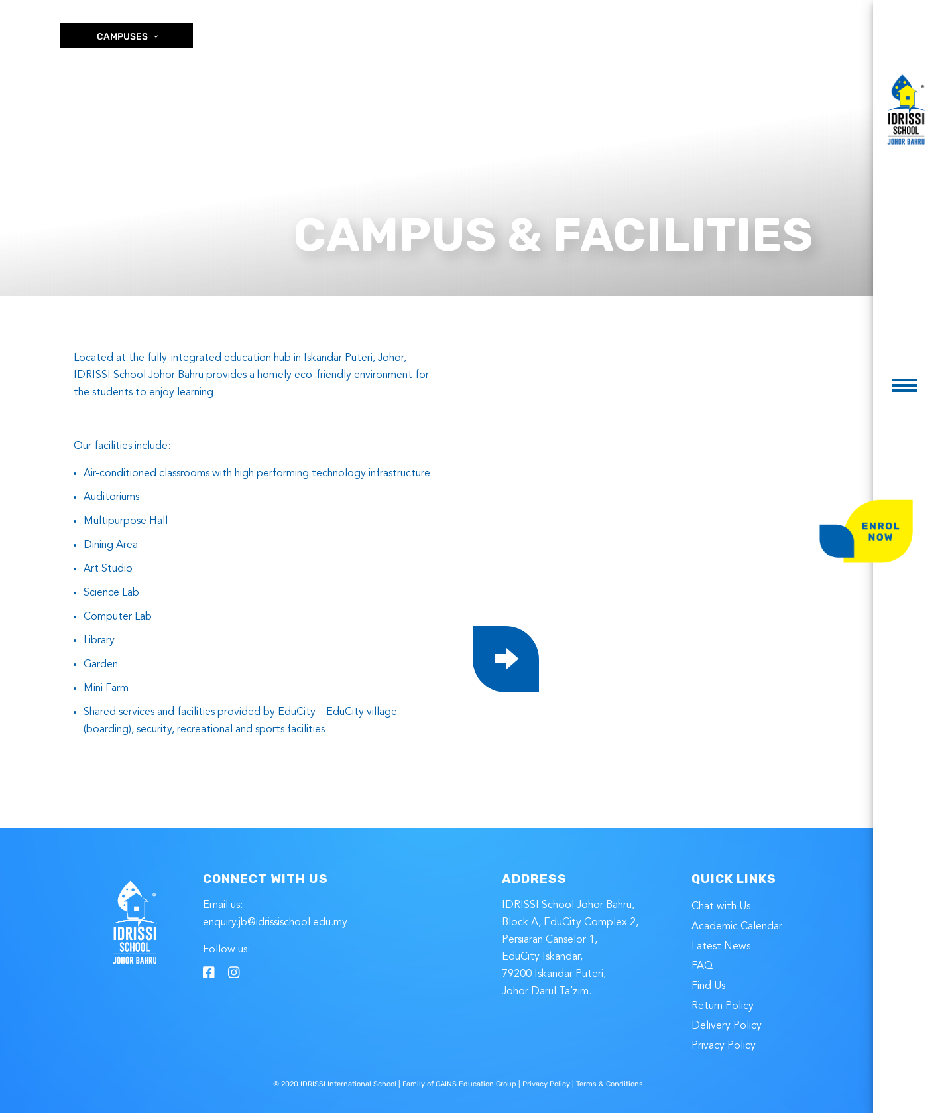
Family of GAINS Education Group (459, 1084)
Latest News (720, 946)
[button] (905, 385)
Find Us (708, 986)
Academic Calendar (736, 926)
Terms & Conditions (609, 1084)
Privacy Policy (723, 1046)
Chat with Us (720, 906)
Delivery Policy (726, 1026)
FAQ (702, 966)
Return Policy (722, 1006)
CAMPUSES (128, 36)
